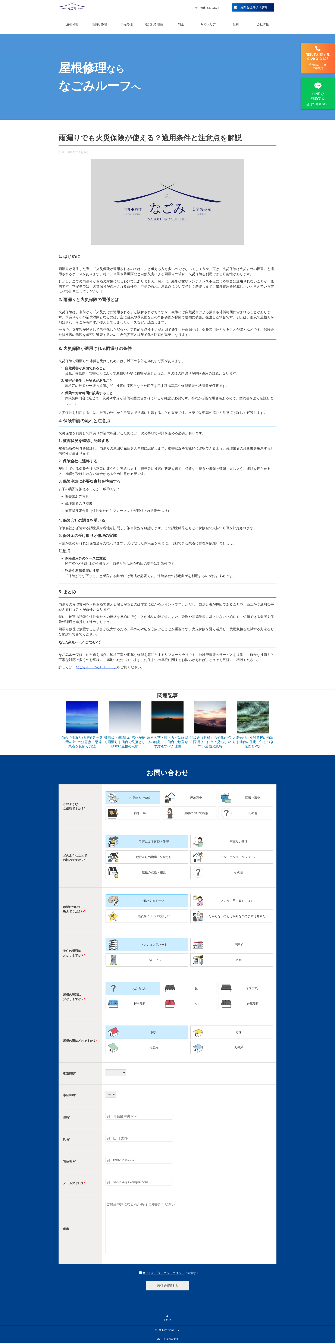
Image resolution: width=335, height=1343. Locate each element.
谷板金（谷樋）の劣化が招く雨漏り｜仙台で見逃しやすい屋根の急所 (210, 742)
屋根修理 (72, 24)
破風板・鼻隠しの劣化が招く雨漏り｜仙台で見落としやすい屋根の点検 (124, 742)
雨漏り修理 (99, 24)
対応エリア (208, 24)
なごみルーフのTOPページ (96, 667)
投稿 (236, 24)
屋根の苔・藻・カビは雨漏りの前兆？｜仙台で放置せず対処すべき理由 (167, 742)
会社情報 (263, 24)
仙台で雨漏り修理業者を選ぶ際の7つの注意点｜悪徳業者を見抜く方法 (82, 742)
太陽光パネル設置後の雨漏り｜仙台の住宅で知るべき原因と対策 (252, 742)
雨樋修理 (127, 24)
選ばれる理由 (154, 24)
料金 (181, 24)
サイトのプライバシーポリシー (163, 1273)
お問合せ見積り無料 (250, 7)
